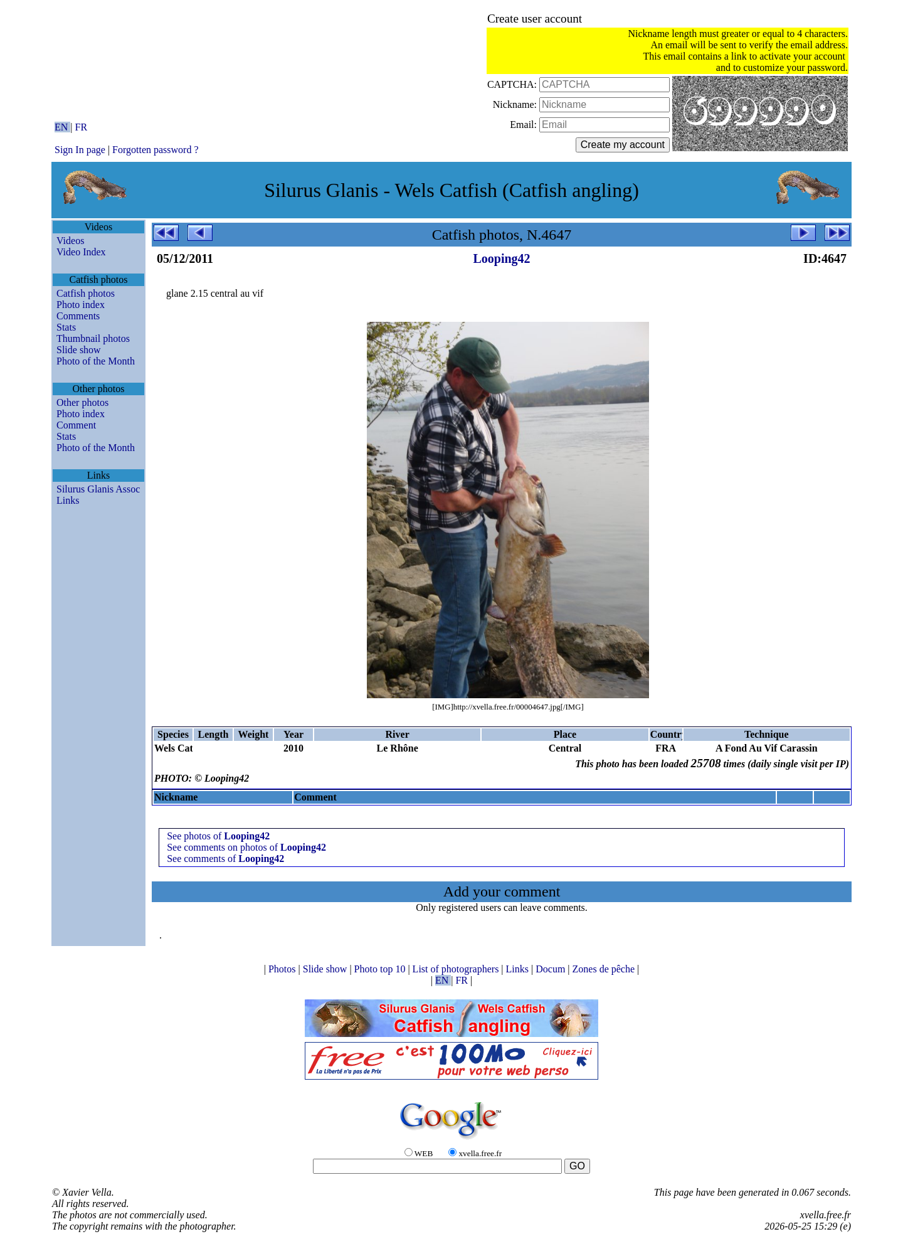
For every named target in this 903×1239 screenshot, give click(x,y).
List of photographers (457, 969)
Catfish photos (85, 293)
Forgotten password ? (155, 149)
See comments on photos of (246, 847)
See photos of (218, 836)
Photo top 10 (381, 969)
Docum (552, 969)
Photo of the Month (95, 361)
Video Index (81, 252)
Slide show (78, 349)
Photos (283, 969)
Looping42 (501, 258)
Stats (66, 327)
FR (81, 127)
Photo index (80, 304)
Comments (78, 316)
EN (62, 127)
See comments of (225, 858)
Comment (76, 425)
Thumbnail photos (93, 338)
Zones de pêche (605, 969)
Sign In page (80, 149)
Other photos (82, 402)
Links (67, 500)
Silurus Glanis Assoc (98, 489)
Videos (70, 240)
